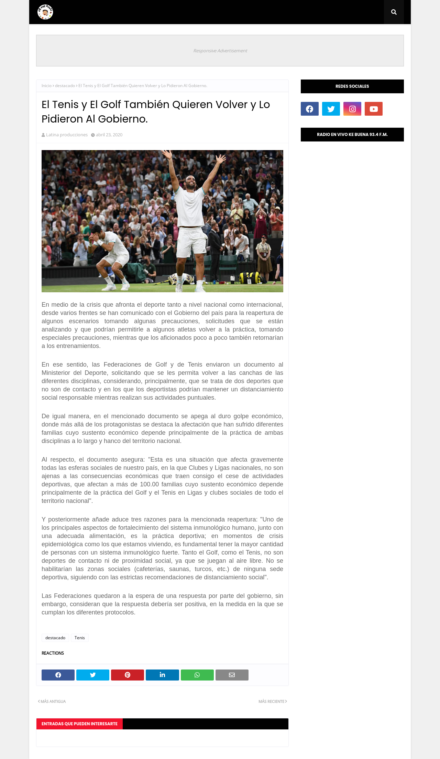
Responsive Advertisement (220, 51)
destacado (65, 85)
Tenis (80, 638)
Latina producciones (67, 134)
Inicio (47, 85)
